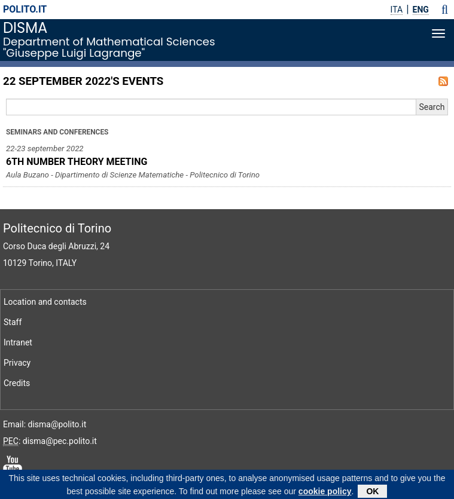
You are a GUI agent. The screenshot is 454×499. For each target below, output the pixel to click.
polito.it (25, 9)
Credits (17, 383)
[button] (444, 9)
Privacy (17, 363)
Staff (13, 322)
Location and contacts (45, 302)
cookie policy (325, 492)
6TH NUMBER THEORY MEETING (76, 161)
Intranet (18, 342)
